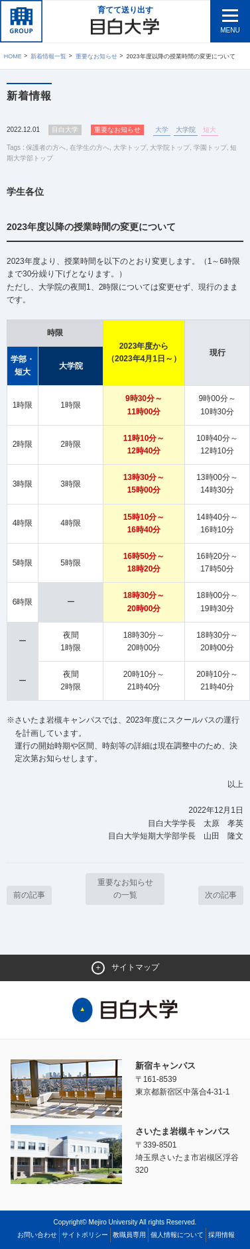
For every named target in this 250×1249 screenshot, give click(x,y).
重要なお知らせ (96, 56)
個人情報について (177, 1234)
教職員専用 (129, 1234)
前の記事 (29, 895)
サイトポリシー (85, 1234)
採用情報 (221, 1234)
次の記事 (221, 895)
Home (13, 56)
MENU (229, 30)
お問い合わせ (37, 1234)
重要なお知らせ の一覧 (125, 889)
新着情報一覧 (48, 56)
